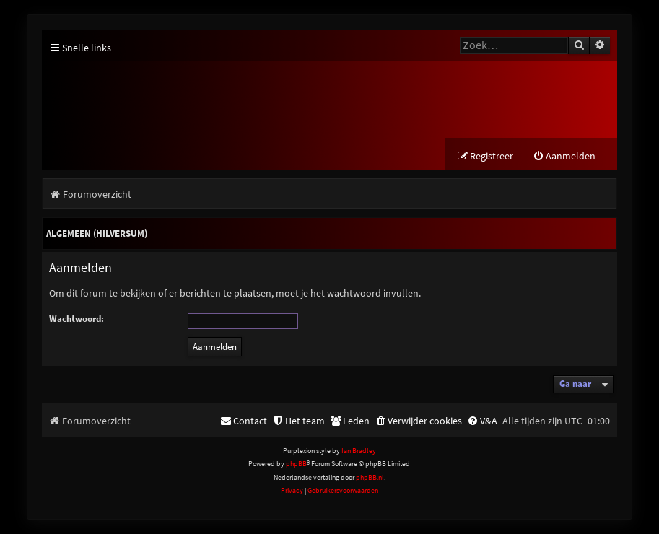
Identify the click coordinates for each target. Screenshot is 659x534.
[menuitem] (564, 156)
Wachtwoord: (76, 318)
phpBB (296, 463)
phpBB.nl (370, 477)
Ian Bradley (358, 450)
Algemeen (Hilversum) (96, 233)
